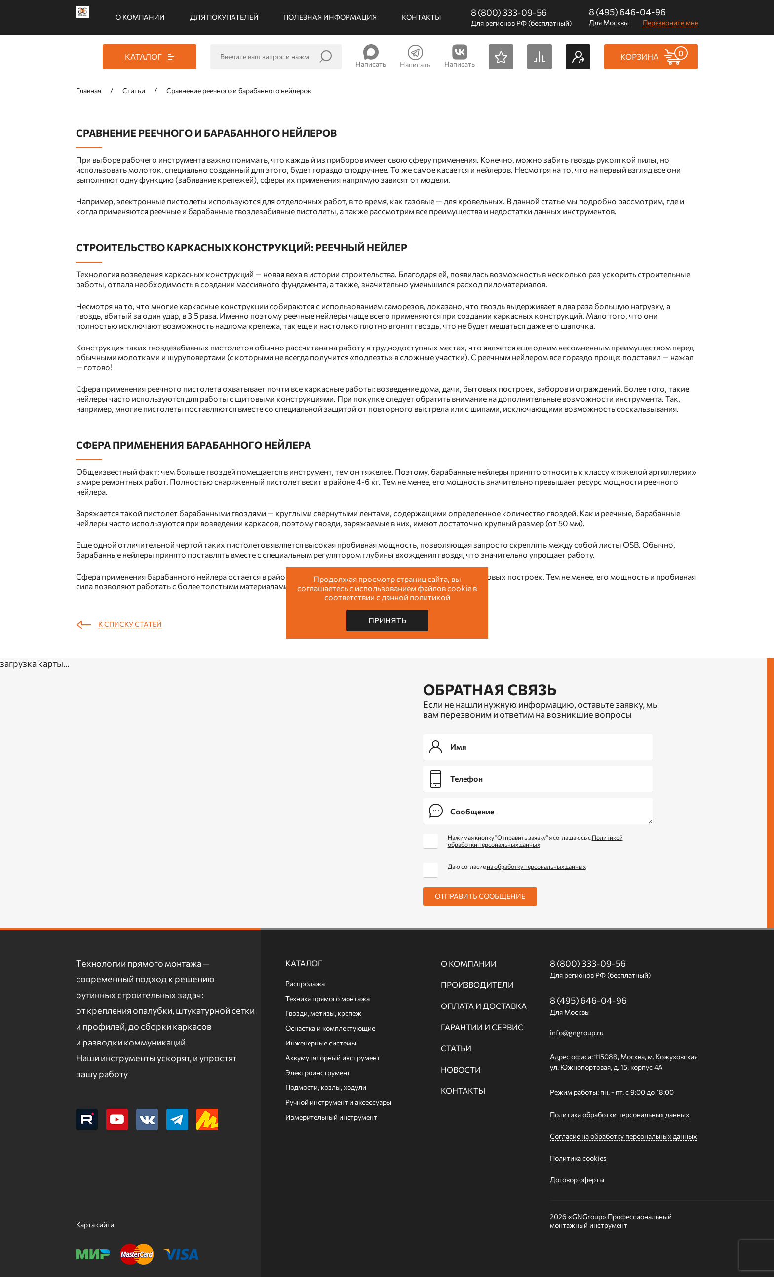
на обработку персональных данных (536, 866)
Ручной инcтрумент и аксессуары (338, 1102)
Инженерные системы (320, 1043)
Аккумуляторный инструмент (332, 1057)
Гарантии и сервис (482, 1027)
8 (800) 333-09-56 (509, 12)
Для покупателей (224, 17)
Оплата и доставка (484, 1005)
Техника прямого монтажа (327, 998)
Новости (461, 1069)
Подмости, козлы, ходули (325, 1087)
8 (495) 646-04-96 (627, 11)
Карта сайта (95, 1224)
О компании (140, 17)
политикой (430, 597)
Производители (477, 984)
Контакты (421, 17)
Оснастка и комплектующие (330, 1028)
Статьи (456, 1048)
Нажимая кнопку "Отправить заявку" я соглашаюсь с (535, 841)
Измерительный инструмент (331, 1117)
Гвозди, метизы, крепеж (323, 1013)
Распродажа (305, 983)
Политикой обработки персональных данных (535, 841)
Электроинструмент (317, 1072)
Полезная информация (330, 17)
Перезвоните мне (670, 22)
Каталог (303, 962)
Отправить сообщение (480, 896)
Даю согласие (517, 866)
